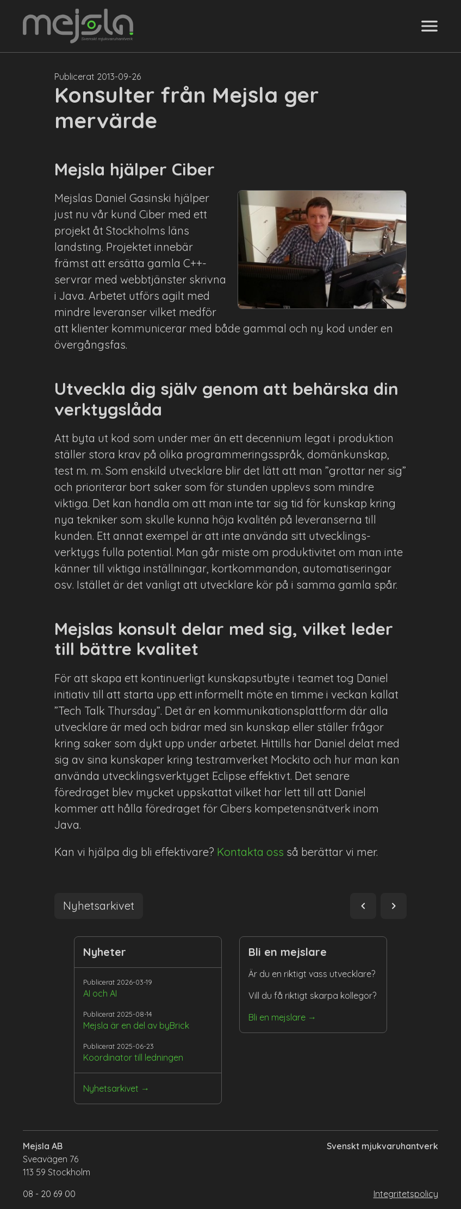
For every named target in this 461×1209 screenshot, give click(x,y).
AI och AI (100, 993)
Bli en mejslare (277, 1017)
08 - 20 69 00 (49, 1193)
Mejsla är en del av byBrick (136, 1025)
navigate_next (393, 905)
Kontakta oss (250, 852)
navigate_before (363, 905)
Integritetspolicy (405, 1193)
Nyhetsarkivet (111, 1088)
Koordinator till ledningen (133, 1057)
